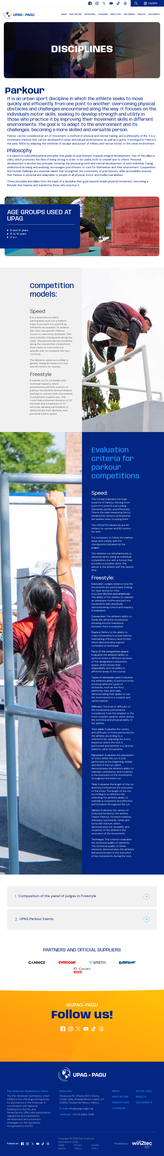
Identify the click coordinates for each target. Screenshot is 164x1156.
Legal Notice (62, 1147)
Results (142, 14)
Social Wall (144, 1091)
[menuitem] (152, 3)
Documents (154, 14)
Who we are (75, 14)
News (64, 14)
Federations (120, 1102)
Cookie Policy (95, 1147)
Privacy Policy (78, 1147)
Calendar (103, 14)
